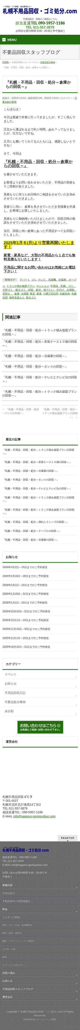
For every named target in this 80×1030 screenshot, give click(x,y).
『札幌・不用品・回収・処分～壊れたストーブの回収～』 (36, 521)
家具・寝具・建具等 (12, 933)
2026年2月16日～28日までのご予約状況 (26, 576)
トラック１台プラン (13, 964)
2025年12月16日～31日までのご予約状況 (26, 611)
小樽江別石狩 (50, 293)
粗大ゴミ (31, 297)
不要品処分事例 (15, 702)
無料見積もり (17, 297)
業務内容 (7, 885)
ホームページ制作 (46, 1019)
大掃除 (25, 293)
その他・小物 (8, 949)
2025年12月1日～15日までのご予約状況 (26, 620)
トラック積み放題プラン (21, 285)
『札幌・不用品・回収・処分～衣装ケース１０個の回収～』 (37, 462)
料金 (4, 909)
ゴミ (33, 279)
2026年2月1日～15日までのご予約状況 (25, 585)
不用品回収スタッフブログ (17, 989)
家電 (39, 293)
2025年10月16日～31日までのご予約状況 (26, 646)
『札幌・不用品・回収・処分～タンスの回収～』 (35, 366)
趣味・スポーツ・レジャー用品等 (18, 941)
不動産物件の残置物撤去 (16, 901)
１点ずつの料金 (11, 917)
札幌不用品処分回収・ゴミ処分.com (41, 1011)
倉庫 (16, 293)
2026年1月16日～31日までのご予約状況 (26, 593)
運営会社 (7, 996)
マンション (42, 285)
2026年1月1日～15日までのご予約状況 (25, 602)
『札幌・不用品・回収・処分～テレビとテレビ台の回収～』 (37, 488)
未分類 (9, 711)
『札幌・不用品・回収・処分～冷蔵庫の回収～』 (35, 356)
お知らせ (11, 683)
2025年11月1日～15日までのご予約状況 (26, 638)
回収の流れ (8, 972)
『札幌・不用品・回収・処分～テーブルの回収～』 (32, 530)
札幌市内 (65, 293)
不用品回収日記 (15, 692)
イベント (11, 674)
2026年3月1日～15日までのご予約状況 (25, 567)
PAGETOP (67, 837)
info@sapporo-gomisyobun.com (34, 816)
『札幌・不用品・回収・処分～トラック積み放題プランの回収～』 (60, 413)
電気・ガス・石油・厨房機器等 (17, 925)
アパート (25, 279)
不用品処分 (8, 893)
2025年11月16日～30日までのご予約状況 (26, 629)
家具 (32, 293)
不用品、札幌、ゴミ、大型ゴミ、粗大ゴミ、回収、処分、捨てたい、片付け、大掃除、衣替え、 (40, 289)
